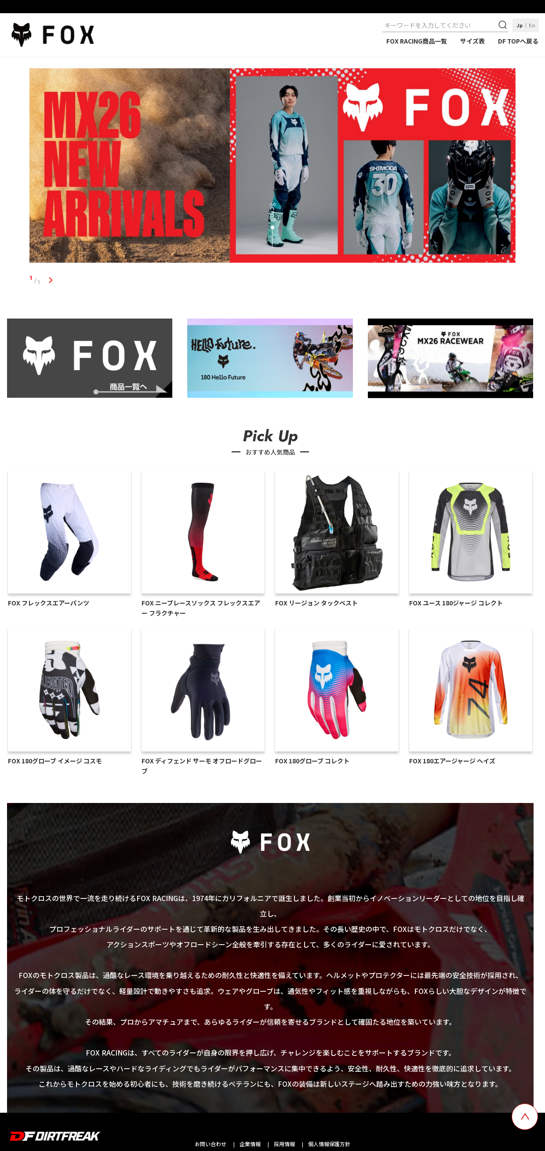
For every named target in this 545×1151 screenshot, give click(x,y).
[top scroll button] (525, 1116)
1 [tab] (50, 280)
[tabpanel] (272, 167)
